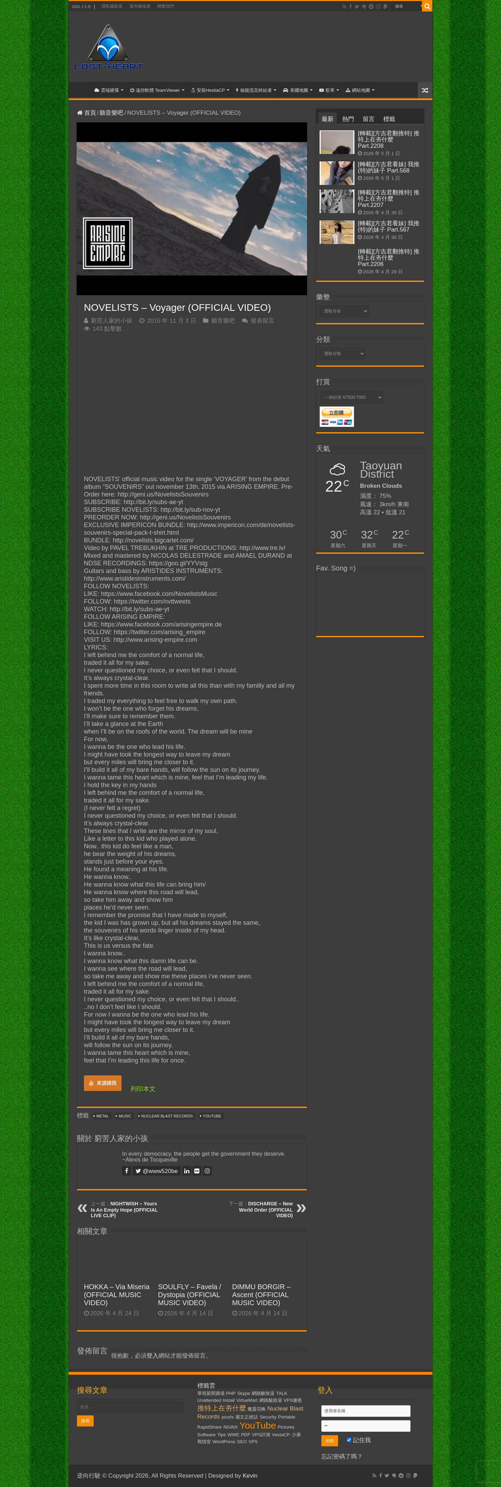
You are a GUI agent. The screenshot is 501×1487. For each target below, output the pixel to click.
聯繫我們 (165, 6)
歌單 (327, 90)
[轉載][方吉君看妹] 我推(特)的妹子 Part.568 (389, 167)
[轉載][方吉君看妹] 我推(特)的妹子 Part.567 (389, 226)
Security (268, 1417)
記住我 (359, 1440)
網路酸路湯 (270, 1400)
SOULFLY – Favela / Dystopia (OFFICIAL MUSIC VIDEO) (189, 1295)
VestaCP (281, 1434)
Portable (287, 1417)
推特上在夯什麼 (221, 1408)
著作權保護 (140, 6)
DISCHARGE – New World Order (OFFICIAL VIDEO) (266, 1209)
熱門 (348, 119)
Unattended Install (216, 1400)
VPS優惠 (293, 1400)
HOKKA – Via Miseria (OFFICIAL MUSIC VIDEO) (117, 1295)
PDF (245, 1434)
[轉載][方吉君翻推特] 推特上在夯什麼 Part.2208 (389, 139)
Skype (243, 1393)
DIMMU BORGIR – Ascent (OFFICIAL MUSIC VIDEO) (261, 1295)
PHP (230, 1393)
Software (206, 1434)
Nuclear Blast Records (167, 1116)
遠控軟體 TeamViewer (155, 90)
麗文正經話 (246, 1417)
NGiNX (231, 1427)
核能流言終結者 (254, 90)
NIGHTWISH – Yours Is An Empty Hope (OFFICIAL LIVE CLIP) (124, 1209)
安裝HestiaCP (208, 90)
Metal (102, 1116)
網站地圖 (358, 90)
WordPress (223, 1441)
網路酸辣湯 (263, 1393)
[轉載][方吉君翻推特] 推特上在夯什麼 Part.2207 (389, 198)
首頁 (81, 89)
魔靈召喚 (257, 1409)
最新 (328, 119)
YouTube (212, 1116)
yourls (227, 1417)
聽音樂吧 (111, 113)
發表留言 (262, 320)
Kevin (250, 1475)
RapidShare (209, 1427)
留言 (369, 119)
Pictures (285, 1427)
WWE (233, 1434)
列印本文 (143, 1088)
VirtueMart (247, 1400)
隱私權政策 (112, 6)
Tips (221, 1434)
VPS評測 (261, 1434)
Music (125, 1116)
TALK (281, 1393)
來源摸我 (102, 1083)
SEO (242, 1441)
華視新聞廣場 (211, 1393)
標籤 (389, 119)
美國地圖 (295, 90)
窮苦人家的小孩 (111, 320)
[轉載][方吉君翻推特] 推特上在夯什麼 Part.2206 (389, 257)
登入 (152, 1355)
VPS (253, 1441)
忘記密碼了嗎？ (342, 1456)
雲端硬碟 (106, 90)
